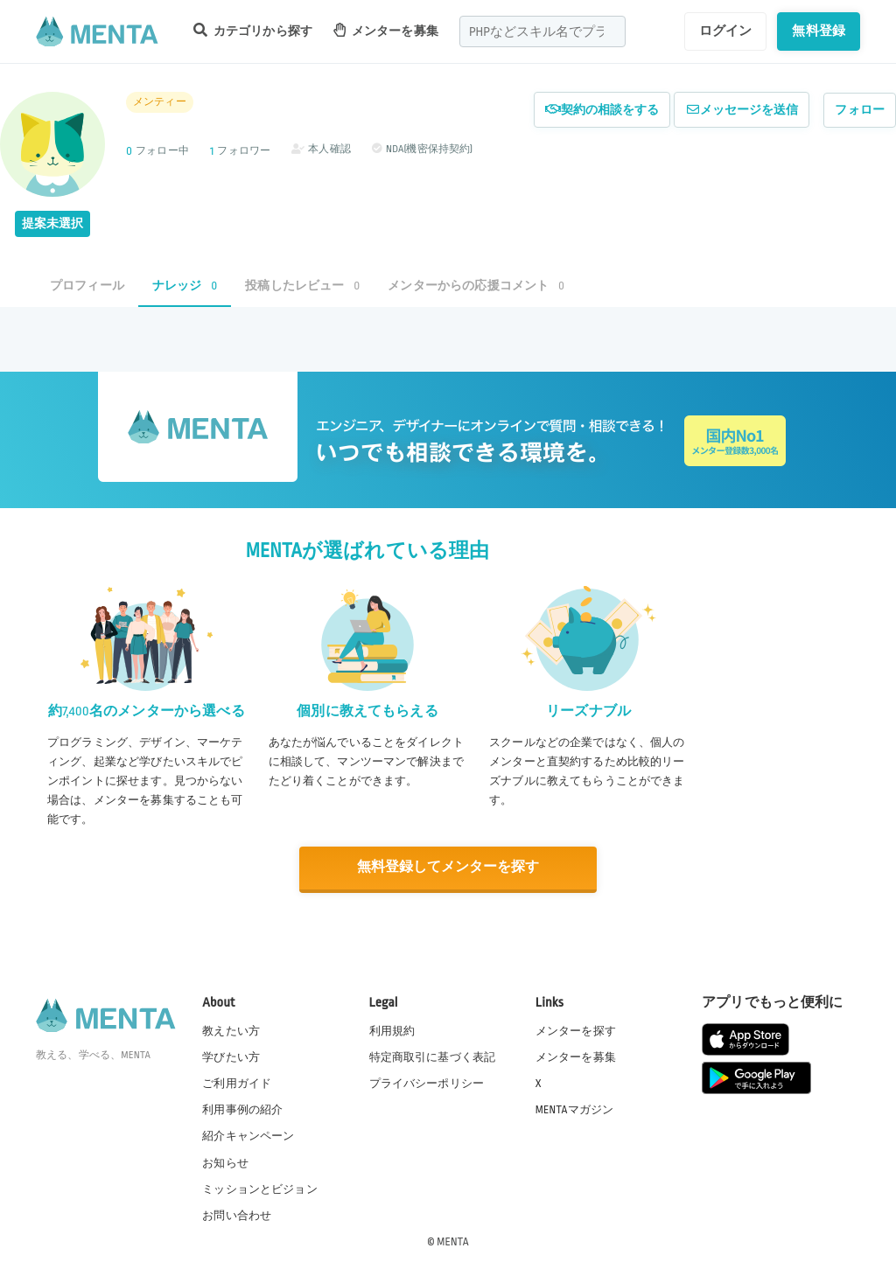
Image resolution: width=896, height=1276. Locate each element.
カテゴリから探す (252, 30)
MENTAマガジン (574, 1109)
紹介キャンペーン (248, 1135)
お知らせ (225, 1161)
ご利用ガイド (236, 1083)
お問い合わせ (236, 1214)
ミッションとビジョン (260, 1188)
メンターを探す (576, 1029)
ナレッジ (184, 285)
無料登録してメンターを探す (448, 867)
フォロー (860, 109)
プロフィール (87, 285)
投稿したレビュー (302, 285)
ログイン (725, 31)
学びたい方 (231, 1056)
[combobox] (542, 31)
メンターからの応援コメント (476, 285)
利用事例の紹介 (242, 1109)
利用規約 (392, 1029)
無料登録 (818, 31)
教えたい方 (231, 1029)
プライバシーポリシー (427, 1083)
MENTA (453, 1240)
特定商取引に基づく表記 (432, 1056)
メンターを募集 (385, 30)
